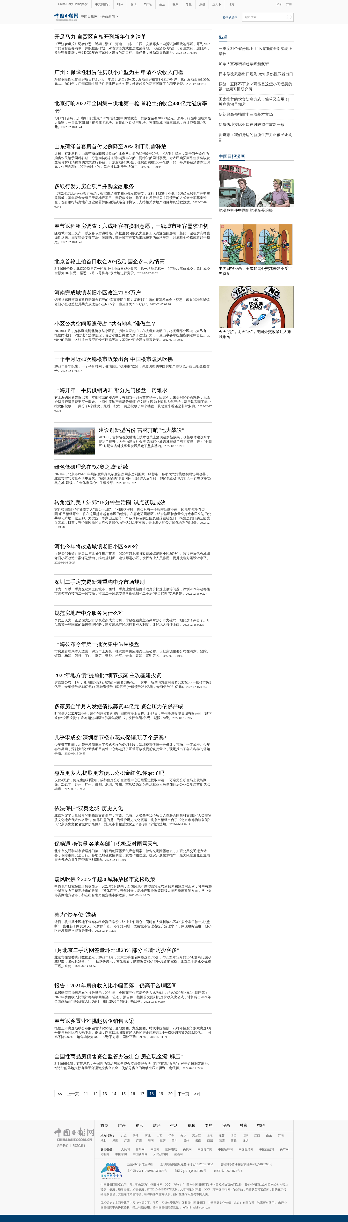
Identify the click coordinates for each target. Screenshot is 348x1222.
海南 (151, 1140)
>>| (197, 1094)
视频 (175, 4)
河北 (148, 1135)
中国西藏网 (266, 1149)
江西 (257, 1135)
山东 (269, 1135)
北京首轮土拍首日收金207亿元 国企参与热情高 (109, 261)
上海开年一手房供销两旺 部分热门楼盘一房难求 (110, 390)
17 (142, 1094)
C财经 (148, 4)
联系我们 (79, 1145)
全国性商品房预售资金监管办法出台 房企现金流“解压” (118, 1056)
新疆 (234, 1140)
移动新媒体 (230, 17)
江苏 (222, 1135)
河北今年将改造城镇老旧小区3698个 (96, 546)
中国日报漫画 (232, 156)
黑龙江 (196, 1135)
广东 (127, 1140)
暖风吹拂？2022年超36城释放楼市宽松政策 (104, 879)
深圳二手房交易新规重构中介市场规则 (99, 582)
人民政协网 (160, 1154)
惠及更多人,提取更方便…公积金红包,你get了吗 (109, 773)
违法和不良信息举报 (140, 1164)
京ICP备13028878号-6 (228, 1171)
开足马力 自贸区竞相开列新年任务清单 (100, 37)
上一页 (73, 1094)
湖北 (103, 1140)
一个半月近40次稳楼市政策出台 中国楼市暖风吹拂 (113, 359)
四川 (174, 1140)
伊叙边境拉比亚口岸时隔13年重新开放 (251, 124)
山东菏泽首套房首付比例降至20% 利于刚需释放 (110, 146)
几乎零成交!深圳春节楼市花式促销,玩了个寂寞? (110, 737)
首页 (104, 1125)
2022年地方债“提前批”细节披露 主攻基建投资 (107, 675)
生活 (162, 4)
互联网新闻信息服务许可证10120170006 (186, 1164)
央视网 (187, 1149)
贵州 (186, 1140)
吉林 (183, 1135)
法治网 (178, 1154)
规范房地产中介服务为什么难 (88, 613)
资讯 (133, 4)
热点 (223, 36)
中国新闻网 (140, 1154)
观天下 (216, 4)
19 (161, 1094)
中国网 (155, 1149)
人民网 (125, 1149)
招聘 (261, 1125)
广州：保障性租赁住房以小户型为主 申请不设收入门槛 (118, 72)
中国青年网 (205, 1149)
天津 (136, 1135)
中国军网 (121, 1154)
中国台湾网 (246, 1149)
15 (123, 1094)
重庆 (163, 1140)
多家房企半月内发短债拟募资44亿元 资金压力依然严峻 (118, 706)
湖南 (115, 1140)
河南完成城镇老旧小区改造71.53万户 (97, 293)
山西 (159, 1135)
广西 (139, 1140)
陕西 (222, 1140)
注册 (289, 4)
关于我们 (62, 1145)
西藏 (210, 1140)
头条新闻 (108, 16)
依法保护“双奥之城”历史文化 (88, 808)
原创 (202, 4)
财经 (156, 1125)
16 (133, 1094)
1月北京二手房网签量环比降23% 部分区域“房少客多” (116, 950)
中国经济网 (225, 1149)
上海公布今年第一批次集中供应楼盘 (96, 644)
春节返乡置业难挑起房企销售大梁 (94, 1021)
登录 (279, 4)
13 (104, 1094)
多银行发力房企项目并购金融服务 (94, 186)
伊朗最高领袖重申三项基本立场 (246, 114)
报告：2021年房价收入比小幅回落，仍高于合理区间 (115, 986)
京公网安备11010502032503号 (147, 1171)
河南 (281, 1135)
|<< (59, 1094)
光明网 (105, 1154)
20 (170, 1094)
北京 (124, 1135)
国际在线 (171, 1149)
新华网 (140, 1149)
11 (86, 1094)
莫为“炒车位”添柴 (75, 915)
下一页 (183, 1094)
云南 (198, 1140)
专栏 (189, 4)
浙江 (233, 1135)
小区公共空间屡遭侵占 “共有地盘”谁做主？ (105, 324)
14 (114, 1094)
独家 (243, 1125)
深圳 (245, 1140)
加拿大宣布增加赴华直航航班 (244, 64)
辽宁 (171, 1135)
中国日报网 (89, 16)
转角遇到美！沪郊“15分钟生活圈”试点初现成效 (110, 502)
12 (95, 1094)
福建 (245, 1135)
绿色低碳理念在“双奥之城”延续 (91, 467)
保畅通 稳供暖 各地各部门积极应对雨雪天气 (106, 844)
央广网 (284, 1149)
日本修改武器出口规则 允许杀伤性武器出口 (256, 74)
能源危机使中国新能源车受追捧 (246, 210)
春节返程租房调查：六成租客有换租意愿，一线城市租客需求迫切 (131, 226)
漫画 (226, 1125)
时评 (120, 4)
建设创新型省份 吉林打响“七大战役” (141, 430)
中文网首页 (102, 4)
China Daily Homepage (73, 4)
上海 (210, 1135)
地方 (231, 4)
